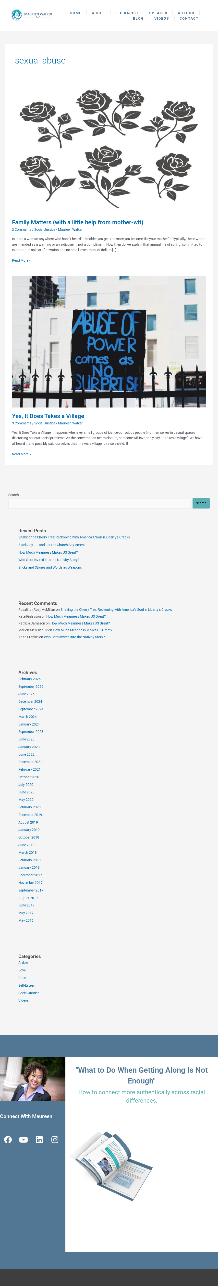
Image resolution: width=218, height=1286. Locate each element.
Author (186, 13)
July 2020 (25, 785)
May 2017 (26, 913)
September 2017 (30, 890)
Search (13, 495)
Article (23, 963)
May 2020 (26, 800)
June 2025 (26, 694)
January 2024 (29, 724)
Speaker (158, 13)
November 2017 (30, 883)
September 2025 (30, 686)
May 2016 (26, 920)
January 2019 (29, 830)
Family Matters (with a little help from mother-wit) (77, 222)
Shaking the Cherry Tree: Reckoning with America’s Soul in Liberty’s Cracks (74, 537)
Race (22, 978)
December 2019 (30, 815)
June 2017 (26, 905)
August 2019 (28, 822)
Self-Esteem (27, 985)
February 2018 (29, 860)
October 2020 (28, 777)
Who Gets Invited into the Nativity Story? (48, 560)
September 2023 (30, 732)
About (99, 13)
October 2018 (28, 837)
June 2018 (26, 845)
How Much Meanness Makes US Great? (48, 552)
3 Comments (21, 423)
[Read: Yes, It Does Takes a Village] (109, 342)
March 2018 (27, 852)
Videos (161, 18)
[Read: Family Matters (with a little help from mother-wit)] (109, 148)
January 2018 (29, 867)
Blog (138, 18)
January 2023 (29, 747)
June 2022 (26, 754)
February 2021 (29, 769)
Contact (189, 18)
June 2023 (26, 739)
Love (22, 970)
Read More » (21, 260)
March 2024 (27, 717)
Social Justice (44, 229)
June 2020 (26, 792)
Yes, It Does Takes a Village (48, 416)
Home (76, 13)
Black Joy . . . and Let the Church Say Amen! (51, 545)
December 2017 (30, 875)
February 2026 (29, 679)
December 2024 (30, 701)
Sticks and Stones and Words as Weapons (50, 567)
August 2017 (28, 898)
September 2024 (30, 709)
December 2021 (30, 762)
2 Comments (21, 229)
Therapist (127, 13)
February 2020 (29, 807)
